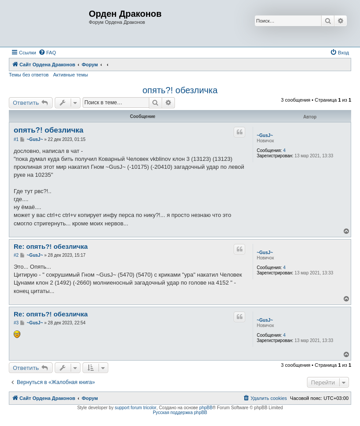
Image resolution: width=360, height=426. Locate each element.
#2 (16, 255)
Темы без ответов (29, 74)
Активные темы (70, 74)
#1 (16, 139)
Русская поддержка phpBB (180, 412)
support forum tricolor (135, 407)
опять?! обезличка (179, 90)
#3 (16, 322)
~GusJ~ (265, 135)
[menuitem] (47, 52)
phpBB (205, 407)
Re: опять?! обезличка (51, 246)
